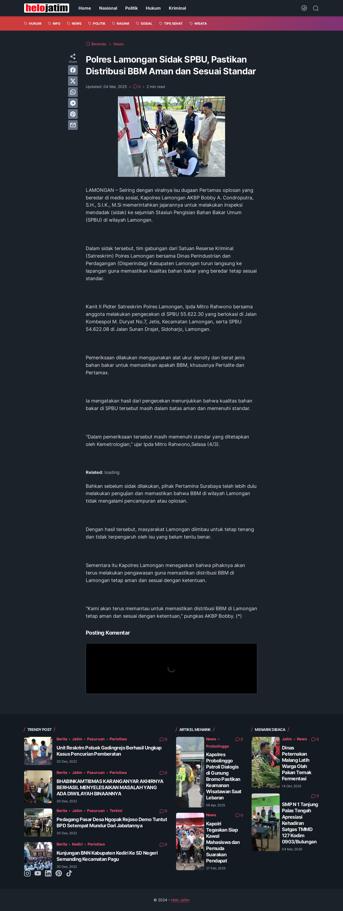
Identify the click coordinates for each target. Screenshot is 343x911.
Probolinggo (217, 746)
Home (85, 8)
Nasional (108, 8)
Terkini (116, 810)
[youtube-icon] (38, 873)
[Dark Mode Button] (304, 8)
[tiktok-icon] (69, 873)
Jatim (77, 739)
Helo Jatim (180, 900)
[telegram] (73, 103)
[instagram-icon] (27, 873)
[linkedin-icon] (48, 873)
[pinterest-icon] (58, 873)
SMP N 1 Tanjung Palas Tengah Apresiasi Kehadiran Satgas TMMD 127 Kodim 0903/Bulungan (300, 823)
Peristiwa (118, 739)
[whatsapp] (73, 92)
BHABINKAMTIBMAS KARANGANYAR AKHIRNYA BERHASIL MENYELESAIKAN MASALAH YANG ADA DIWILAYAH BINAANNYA (110, 787)
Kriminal (177, 8)
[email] (73, 125)
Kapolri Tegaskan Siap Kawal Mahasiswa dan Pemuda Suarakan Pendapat (223, 842)
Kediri (77, 844)
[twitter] (73, 81)
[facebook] (73, 70)
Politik (131, 8)
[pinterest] (73, 114)
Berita (62, 739)
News (211, 739)
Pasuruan (96, 739)
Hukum (153, 8)
